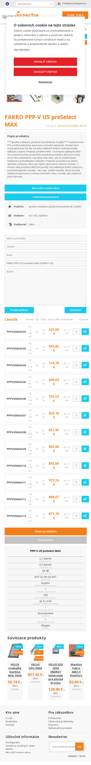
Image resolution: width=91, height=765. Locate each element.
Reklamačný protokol (60, 728)
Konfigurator (13, 742)
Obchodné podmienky (60, 721)
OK (79, 746)
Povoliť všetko (45, 61)
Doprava (53, 724)
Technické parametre (45, 197)
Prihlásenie (68, 3)
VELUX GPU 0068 (35, 666)
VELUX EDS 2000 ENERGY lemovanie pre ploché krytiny (55, 673)
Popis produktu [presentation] (45, 531)
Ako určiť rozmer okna (45, 188)
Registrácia (81, 3)
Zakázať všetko (45, 71)
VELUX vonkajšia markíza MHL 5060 (15, 669)
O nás (9, 718)
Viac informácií (21, 49)
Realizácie (11, 721)
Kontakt (10, 724)
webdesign (72, 756)
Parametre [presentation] (45, 540)
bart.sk (82, 756)
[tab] (46, 531)
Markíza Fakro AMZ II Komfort (76, 669)
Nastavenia (45, 81)
